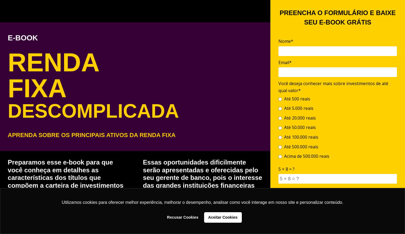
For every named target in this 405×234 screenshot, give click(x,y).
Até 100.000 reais (298, 137)
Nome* (285, 41)
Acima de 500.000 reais (303, 156)
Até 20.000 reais (297, 118)
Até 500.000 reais (298, 147)
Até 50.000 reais (297, 127)
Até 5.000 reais (295, 108)
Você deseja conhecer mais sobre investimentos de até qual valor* (333, 87)
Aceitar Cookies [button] (223, 217)
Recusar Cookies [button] (182, 217)
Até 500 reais (294, 99)
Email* (285, 62)
